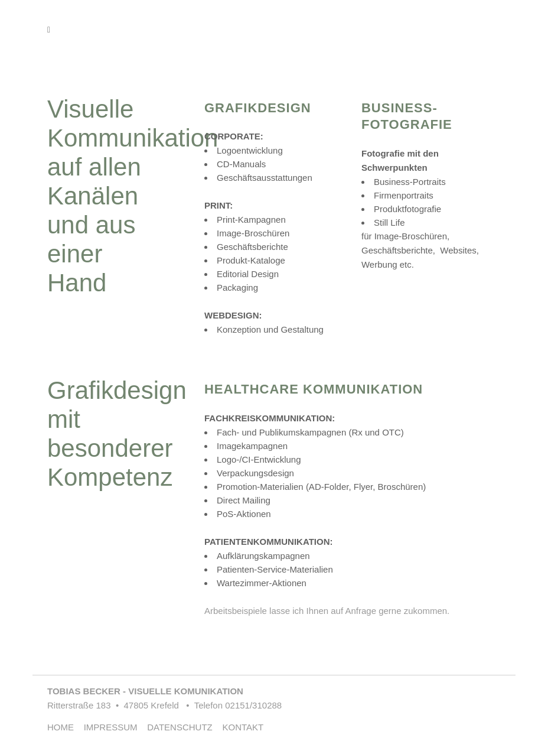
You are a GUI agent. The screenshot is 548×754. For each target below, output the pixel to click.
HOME (64, 727)
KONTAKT (242, 727)
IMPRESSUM (114, 727)
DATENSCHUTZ (183, 727)
